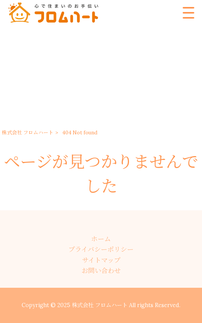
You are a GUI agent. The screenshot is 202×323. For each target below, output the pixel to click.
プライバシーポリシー (101, 249)
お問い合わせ (101, 270)
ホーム (101, 239)
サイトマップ (101, 260)
